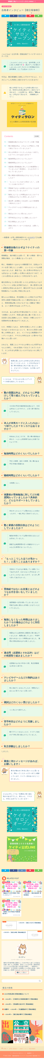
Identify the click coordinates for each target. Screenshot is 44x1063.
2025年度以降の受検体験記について (16, 994)
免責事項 (29, 1053)
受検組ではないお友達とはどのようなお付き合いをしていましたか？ (23, 189)
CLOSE (37, 136)
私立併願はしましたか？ (17, 221)
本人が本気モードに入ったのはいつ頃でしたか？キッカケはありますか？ (23, 153)
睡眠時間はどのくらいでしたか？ (20, 162)
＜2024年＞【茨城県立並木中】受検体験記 (18, 1004)
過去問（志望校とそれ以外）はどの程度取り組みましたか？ (23, 202)
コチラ (32, 237)
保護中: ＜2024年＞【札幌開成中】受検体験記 (20, 1009)
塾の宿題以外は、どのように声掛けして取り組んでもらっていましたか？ (23, 147)
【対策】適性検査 (7, 6)
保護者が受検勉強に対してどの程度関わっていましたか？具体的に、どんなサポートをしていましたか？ (23, 169)
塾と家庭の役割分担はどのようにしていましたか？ (23, 176)
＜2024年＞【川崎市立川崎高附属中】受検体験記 (21, 999)
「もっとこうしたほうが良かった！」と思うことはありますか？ (23, 183)
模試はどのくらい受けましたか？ (20, 213)
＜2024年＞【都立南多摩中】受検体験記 (18, 1014)
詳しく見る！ (22, 972)
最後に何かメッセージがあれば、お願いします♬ (23, 227)
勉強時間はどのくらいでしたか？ (20, 159)
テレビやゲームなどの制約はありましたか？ (22, 208)
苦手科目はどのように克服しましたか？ (22, 217)
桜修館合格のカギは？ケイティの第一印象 (23, 142)
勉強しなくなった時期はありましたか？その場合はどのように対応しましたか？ (23, 196)
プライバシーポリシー (18, 1053)
